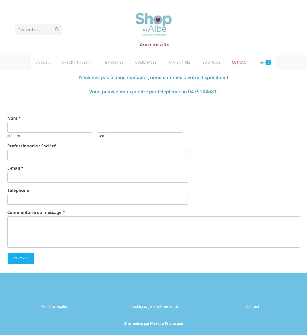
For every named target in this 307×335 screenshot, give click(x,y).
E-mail (15, 168)
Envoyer (21, 258)
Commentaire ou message (36, 212)
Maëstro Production (166, 323)
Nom (14, 118)
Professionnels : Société (31, 146)
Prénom (13, 136)
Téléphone (18, 190)
